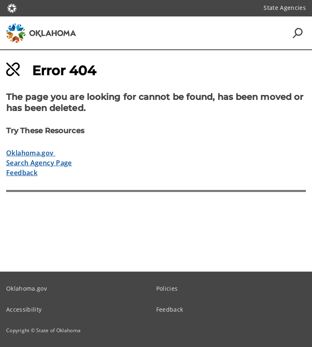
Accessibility (24, 309)
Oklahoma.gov (30, 152)
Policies (167, 288)
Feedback (21, 172)
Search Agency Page (39, 162)
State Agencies (284, 8)
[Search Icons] (297, 33)
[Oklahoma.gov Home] (12, 8)
